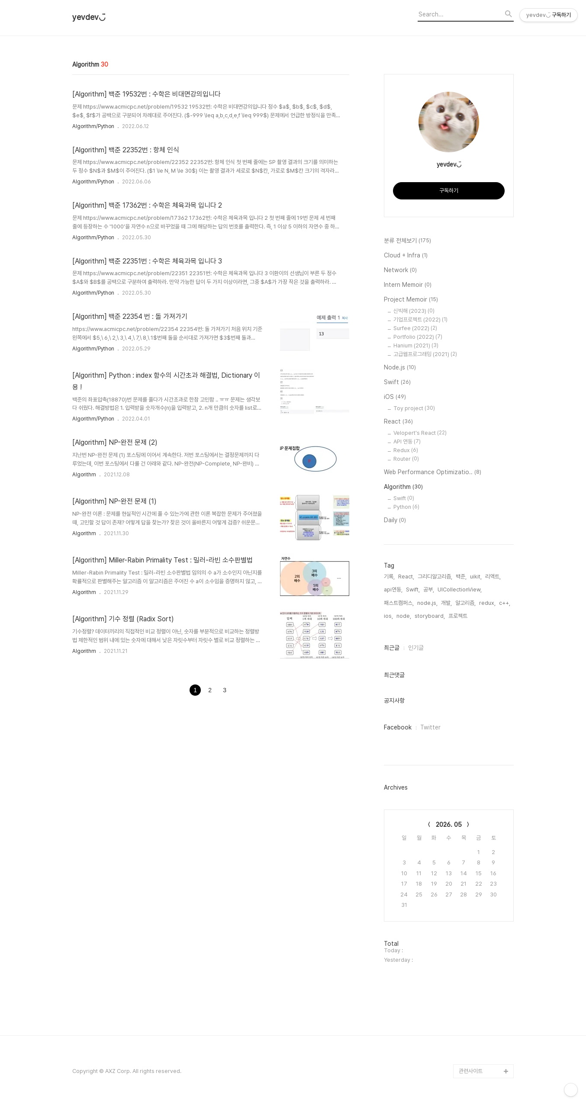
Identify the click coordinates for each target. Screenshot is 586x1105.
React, (406, 576)
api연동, (393, 589)
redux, (487, 603)
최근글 (391, 647)
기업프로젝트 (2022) (420, 319)
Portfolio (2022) (417, 337)
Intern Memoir (407, 285)
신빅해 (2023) (414, 311)
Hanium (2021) (415, 345)
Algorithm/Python (93, 126)
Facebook (398, 727)
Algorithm (84, 475)
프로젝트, (458, 616)
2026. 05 (449, 825)
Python (406, 507)
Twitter (430, 727)
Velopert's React (420, 433)
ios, (388, 616)
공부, (428, 589)
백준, (461, 576)
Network (400, 270)
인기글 (416, 647)
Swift (397, 382)
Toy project (414, 408)
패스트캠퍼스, (399, 603)
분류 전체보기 (407, 241)
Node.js (400, 367)
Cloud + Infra (406, 255)
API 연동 (407, 441)
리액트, (493, 576)
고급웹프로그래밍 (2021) (425, 354)
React (398, 422)
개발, (446, 603)
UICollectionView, (460, 589)
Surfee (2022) (415, 328)
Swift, (413, 589)
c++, (504, 603)
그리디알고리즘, (435, 576)
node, (403, 616)
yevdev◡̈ (89, 17)
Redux (405, 450)
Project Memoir (411, 300)
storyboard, (430, 616)
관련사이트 (471, 1071)
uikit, (476, 576)
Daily (395, 520)
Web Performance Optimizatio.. (432, 472)
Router (406, 459)
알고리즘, (465, 603)
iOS (395, 397)
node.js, (427, 603)
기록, (389, 576)
